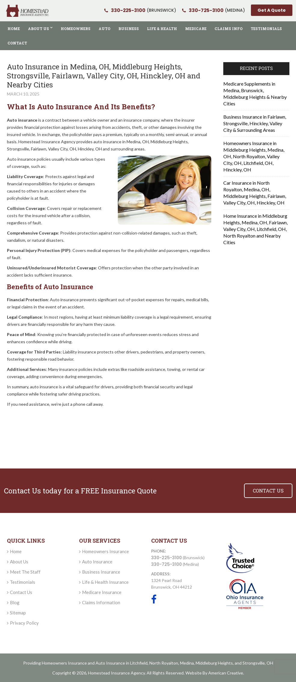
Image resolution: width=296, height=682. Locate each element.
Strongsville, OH (258, 662)
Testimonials (22, 582)
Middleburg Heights (214, 662)
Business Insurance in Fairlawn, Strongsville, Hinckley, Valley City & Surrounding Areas (254, 123)
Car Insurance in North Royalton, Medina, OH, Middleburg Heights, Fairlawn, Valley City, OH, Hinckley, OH (254, 192)
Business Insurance (101, 571)
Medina (187, 662)
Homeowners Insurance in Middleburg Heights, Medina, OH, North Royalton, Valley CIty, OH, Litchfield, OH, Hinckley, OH (253, 156)
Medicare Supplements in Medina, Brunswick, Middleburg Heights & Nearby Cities (255, 93)
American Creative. (226, 672)
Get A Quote (272, 11)
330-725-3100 (166, 564)
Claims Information (101, 602)
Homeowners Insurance (105, 551)
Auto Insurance (97, 561)
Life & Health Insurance (105, 582)
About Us (19, 561)
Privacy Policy (24, 623)
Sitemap (18, 612)
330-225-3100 (166, 558)
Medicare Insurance (101, 592)
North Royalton (163, 662)
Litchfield (139, 662)
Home (16, 551)
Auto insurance (22, 120)
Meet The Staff (25, 571)
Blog (15, 602)
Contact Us (21, 592)
